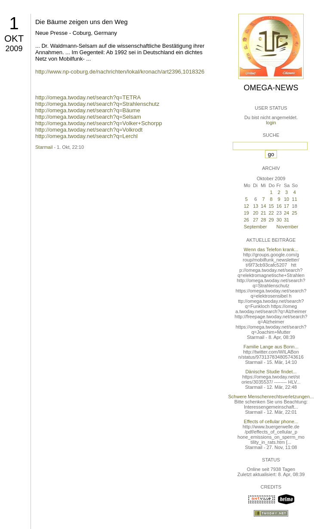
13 (255, 206)
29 (271, 219)
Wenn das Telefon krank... (271, 249)
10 (286, 199)
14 (263, 206)
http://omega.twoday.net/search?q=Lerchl (86, 136)
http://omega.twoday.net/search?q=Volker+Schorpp (98, 123)
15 (271, 206)
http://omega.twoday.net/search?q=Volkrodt (88, 129)
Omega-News (270, 87)
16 (279, 206)
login (271, 122)
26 (246, 219)
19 (246, 212)
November (288, 226)
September (255, 226)
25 (294, 212)
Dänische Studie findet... (270, 371)
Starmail (43, 147)
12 (246, 206)
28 (263, 219)
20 (255, 212)
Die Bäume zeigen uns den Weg (81, 21)
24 (286, 212)
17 (286, 206)
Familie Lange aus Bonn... (271, 346)
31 (286, 219)
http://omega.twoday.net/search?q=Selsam (88, 117)
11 (294, 199)
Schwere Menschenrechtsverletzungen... (271, 396)
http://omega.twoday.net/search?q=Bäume (87, 110)
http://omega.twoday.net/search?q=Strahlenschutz (97, 104)
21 (263, 212)
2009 (13, 48)
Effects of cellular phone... (271, 421)
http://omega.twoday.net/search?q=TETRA (88, 97)
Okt (14, 38)
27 (255, 219)
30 (279, 219)
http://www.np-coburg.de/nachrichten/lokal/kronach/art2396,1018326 (119, 71)
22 (271, 212)
